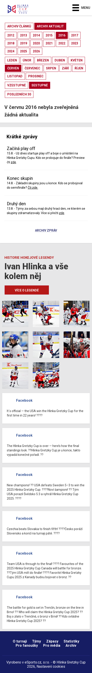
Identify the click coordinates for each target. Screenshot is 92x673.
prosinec (36, 76)
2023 (74, 43)
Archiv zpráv (46, 230)
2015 (49, 35)
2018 (10, 43)
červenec (32, 68)
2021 (49, 43)
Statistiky (71, 641)
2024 (10, 51)
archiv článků (19, 26)
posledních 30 (19, 94)
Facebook (24, 400)
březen (43, 60)
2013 (23, 35)
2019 (23, 43)
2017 (74, 35)
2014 (36, 35)
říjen (79, 68)
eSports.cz (33, 662)
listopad (14, 76)
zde (13, 162)
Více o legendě (27, 290)
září (65, 68)
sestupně (39, 85)
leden (12, 60)
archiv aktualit (50, 26)
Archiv (71, 645)
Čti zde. (33, 187)
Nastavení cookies (51, 666)
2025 (23, 51)
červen (13, 68)
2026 (36, 51)
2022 (61, 43)
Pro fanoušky (27, 645)
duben (60, 60)
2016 (61, 35)
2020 (36, 43)
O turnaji (20, 641)
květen (77, 60)
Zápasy (52, 641)
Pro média (51, 645)
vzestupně (16, 85)
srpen (51, 68)
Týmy (36, 641)
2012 (10, 35)
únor (27, 60)
